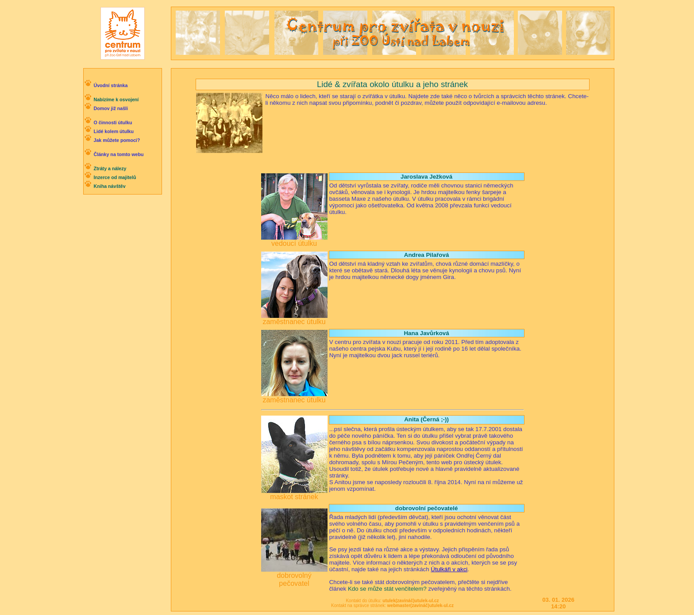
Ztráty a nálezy (109, 168)
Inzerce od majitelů (114, 177)
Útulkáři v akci (449, 569)
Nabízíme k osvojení (116, 99)
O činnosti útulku (112, 122)
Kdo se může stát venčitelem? (387, 588)
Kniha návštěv (109, 186)
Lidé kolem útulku (113, 131)
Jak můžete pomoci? (116, 140)
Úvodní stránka (110, 85)
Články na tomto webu (118, 154)
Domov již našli (110, 108)
